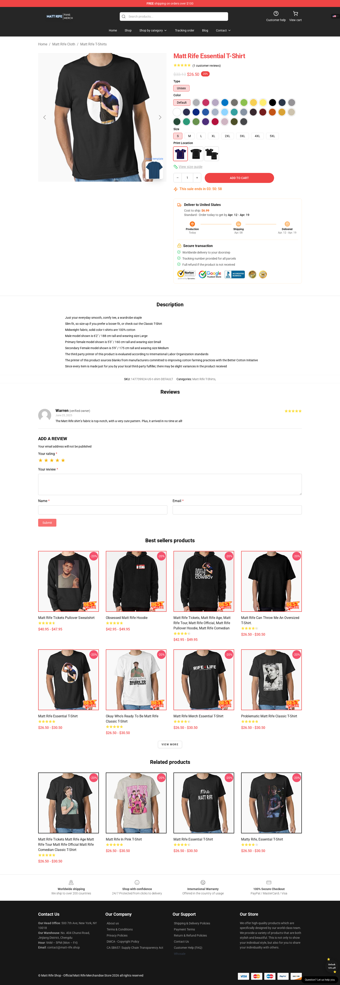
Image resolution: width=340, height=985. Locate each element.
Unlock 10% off (332, 966)
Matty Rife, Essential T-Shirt (262, 839)
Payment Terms (184, 929)
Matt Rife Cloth (63, 44)
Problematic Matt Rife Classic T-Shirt (269, 716)
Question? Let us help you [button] (320, 979)
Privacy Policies (117, 935)
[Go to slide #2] (102, 192)
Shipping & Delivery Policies (192, 923)
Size (176, 129)
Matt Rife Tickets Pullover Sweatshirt (66, 618)
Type (176, 81)
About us (113, 923)
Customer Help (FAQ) (188, 947)
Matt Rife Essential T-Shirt (58, 716)
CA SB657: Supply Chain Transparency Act (135, 947)
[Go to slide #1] (79, 192)
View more (170, 744)
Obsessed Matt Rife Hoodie (126, 618)
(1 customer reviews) (207, 65)
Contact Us (181, 941)
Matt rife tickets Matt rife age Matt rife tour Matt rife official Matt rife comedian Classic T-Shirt (66, 844)
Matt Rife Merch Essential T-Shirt (198, 716)
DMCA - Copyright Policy (123, 941)
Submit (47, 522)
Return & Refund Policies (190, 935)
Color (177, 95)
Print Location (183, 143)
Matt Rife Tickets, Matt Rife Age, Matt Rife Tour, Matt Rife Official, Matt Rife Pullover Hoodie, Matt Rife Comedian (201, 623)
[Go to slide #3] (124, 192)
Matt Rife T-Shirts (93, 44)
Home (42, 44)
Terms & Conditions (120, 929)
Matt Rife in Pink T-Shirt (124, 839)
